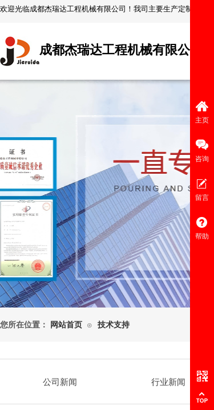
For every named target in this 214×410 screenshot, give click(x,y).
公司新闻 (60, 382)
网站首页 (66, 325)
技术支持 (114, 325)
